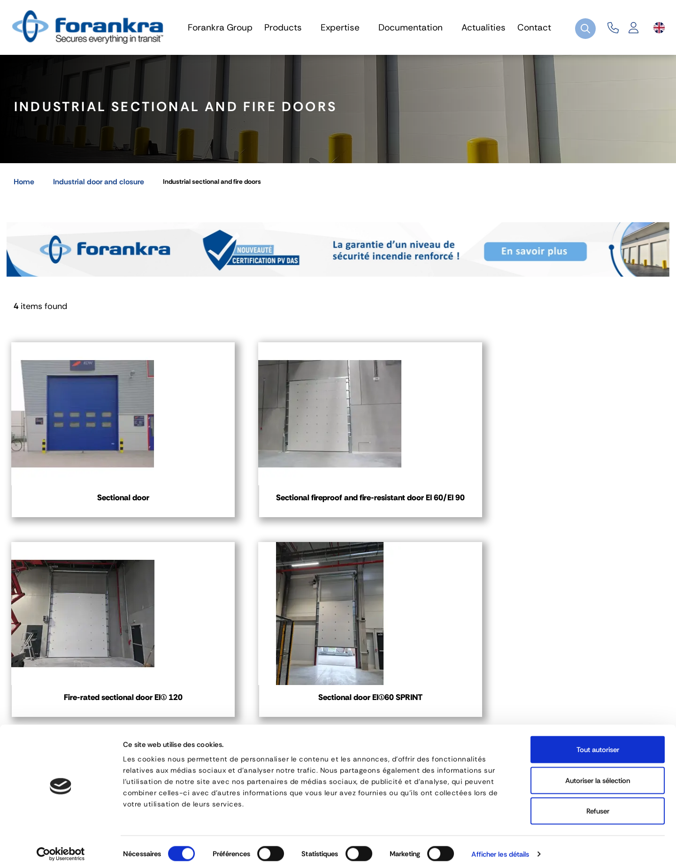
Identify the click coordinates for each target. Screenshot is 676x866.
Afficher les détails (500, 847)
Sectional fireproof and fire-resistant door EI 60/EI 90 (253, 506)
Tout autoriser (597, 743)
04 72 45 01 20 (57, 698)
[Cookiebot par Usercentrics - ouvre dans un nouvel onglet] (61, 848)
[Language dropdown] (659, 27)
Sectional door (84, 500)
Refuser (597, 804)
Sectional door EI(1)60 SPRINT (592, 500)
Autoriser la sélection (597, 774)
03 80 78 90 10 (287, 698)
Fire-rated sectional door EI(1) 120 (422, 506)
